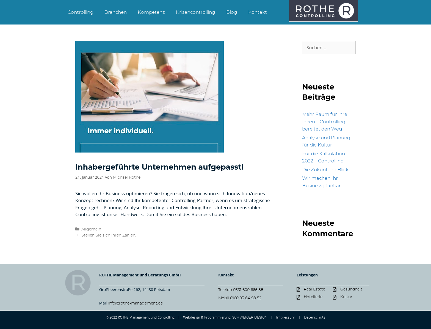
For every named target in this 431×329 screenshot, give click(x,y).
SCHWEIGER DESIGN (249, 317)
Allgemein (91, 229)
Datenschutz (314, 317)
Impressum (285, 317)
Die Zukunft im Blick (325, 169)
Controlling (80, 12)
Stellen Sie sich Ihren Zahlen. (108, 235)
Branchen (115, 12)
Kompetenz (151, 12)
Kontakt (257, 12)
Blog (231, 12)
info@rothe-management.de (135, 303)
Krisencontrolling (195, 12)
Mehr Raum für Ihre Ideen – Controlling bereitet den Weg (324, 121)
